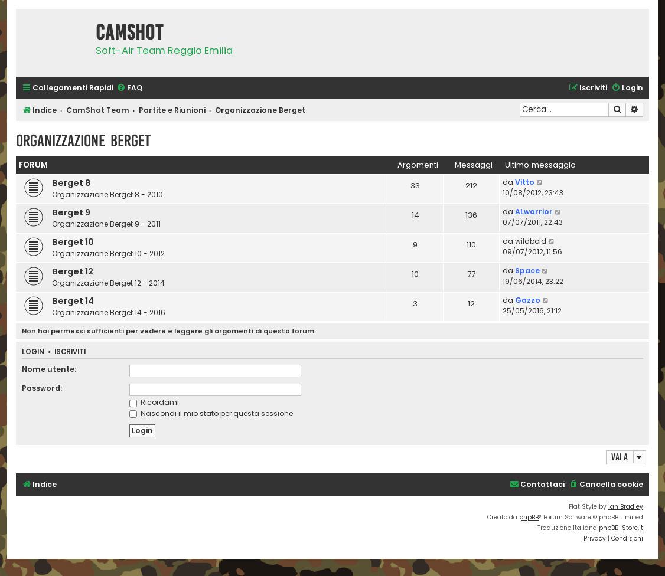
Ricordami (154, 402)
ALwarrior (534, 212)
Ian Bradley (625, 506)
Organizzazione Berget (83, 141)
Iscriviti (70, 352)
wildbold (530, 241)
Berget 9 (71, 212)
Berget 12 (72, 271)
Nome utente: (49, 369)
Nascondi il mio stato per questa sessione (211, 413)
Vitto (524, 182)
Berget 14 (73, 301)
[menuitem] (129, 88)
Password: (42, 388)
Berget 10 (73, 242)
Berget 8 (71, 183)
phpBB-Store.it (621, 527)
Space (527, 271)
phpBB (529, 517)
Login (33, 352)
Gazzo (527, 300)
